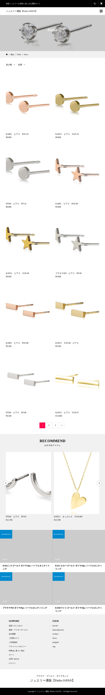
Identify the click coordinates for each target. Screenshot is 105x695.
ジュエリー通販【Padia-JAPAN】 (21, 11)
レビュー (12, 663)
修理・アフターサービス (18, 630)
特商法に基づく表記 (16, 651)
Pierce (54, 638)
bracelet (55, 626)
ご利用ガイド (14, 638)
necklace (55, 634)
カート (11, 655)
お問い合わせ (14, 659)
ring (53, 646)
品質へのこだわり (16, 626)
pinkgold (55, 642)
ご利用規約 (13, 642)
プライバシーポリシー (17, 646)
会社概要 (12, 634)
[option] (28, 487)
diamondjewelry (58, 630)
